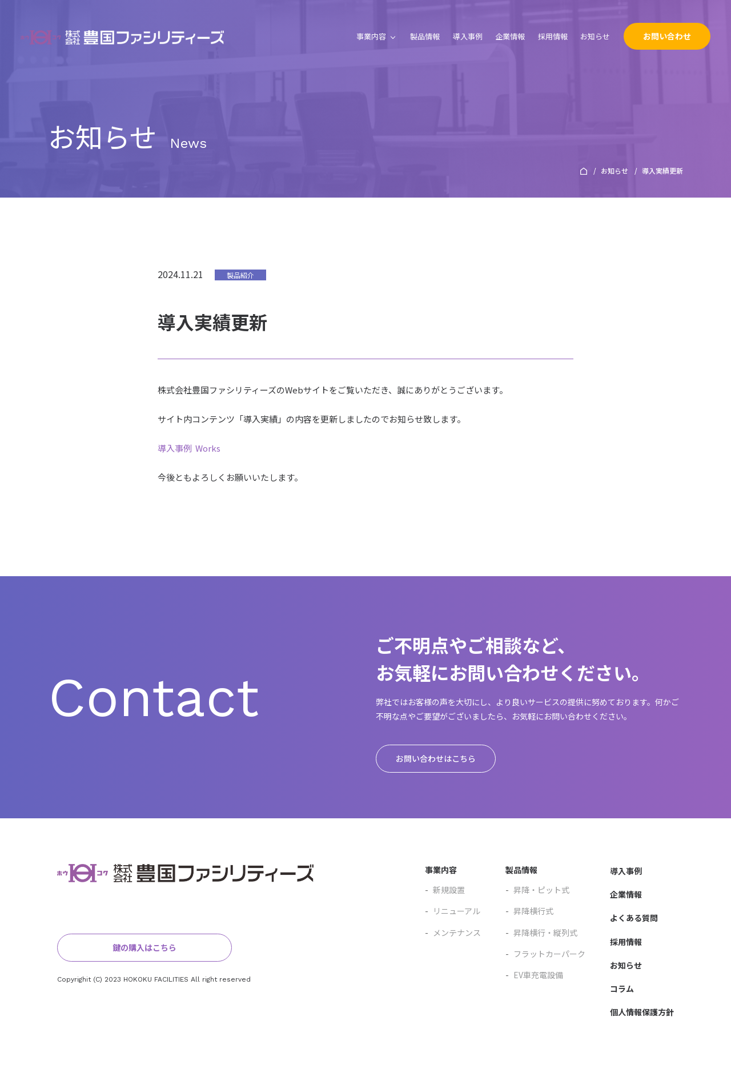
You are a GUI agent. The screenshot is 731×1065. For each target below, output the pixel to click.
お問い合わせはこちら (436, 758)
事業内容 (371, 36)
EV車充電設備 (534, 974)
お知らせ (595, 36)
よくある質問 (634, 918)
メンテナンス (453, 932)
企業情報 (510, 36)
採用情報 (553, 36)
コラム (622, 988)
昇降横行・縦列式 (541, 932)
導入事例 (468, 36)
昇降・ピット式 (537, 889)
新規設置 (445, 889)
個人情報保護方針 (642, 1012)
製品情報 (425, 36)
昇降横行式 (529, 911)
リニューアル (452, 911)
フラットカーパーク (545, 953)
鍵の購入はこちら (126, 947)
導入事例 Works (189, 448)
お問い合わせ (667, 36)
